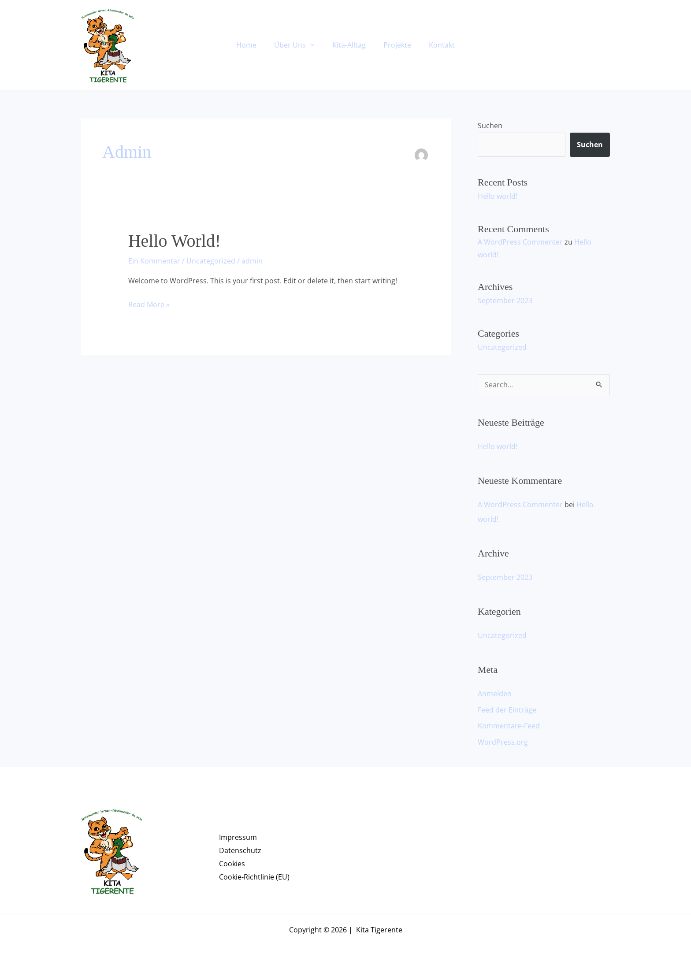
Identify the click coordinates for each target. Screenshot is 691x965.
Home (253, 45)
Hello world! (174, 241)
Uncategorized (210, 261)
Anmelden (495, 692)
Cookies (232, 861)
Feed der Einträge (507, 708)
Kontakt (435, 45)
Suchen (490, 125)
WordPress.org (503, 739)
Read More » (149, 303)
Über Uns (293, 45)
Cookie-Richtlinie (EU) (254, 874)
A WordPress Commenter (520, 241)
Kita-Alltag (349, 45)
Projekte (394, 45)
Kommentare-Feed (509, 723)
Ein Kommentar (154, 261)
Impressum (238, 834)
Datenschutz (240, 848)
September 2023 (505, 300)
